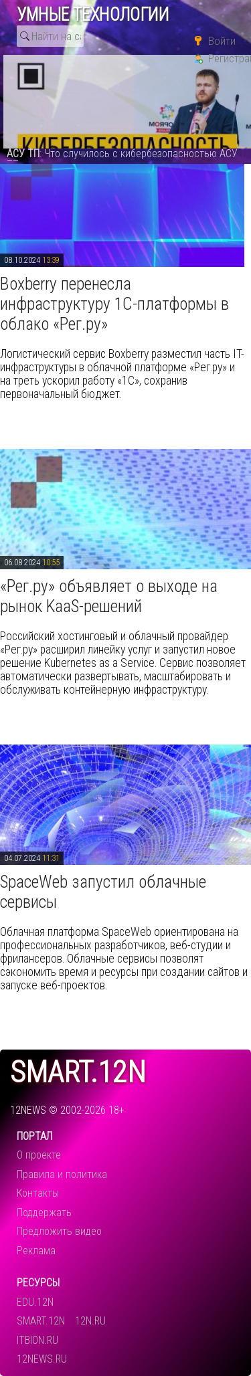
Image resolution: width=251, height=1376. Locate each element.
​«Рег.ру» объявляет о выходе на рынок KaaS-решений (109, 596)
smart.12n (78, 1072)
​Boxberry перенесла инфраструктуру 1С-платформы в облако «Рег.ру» (114, 304)
